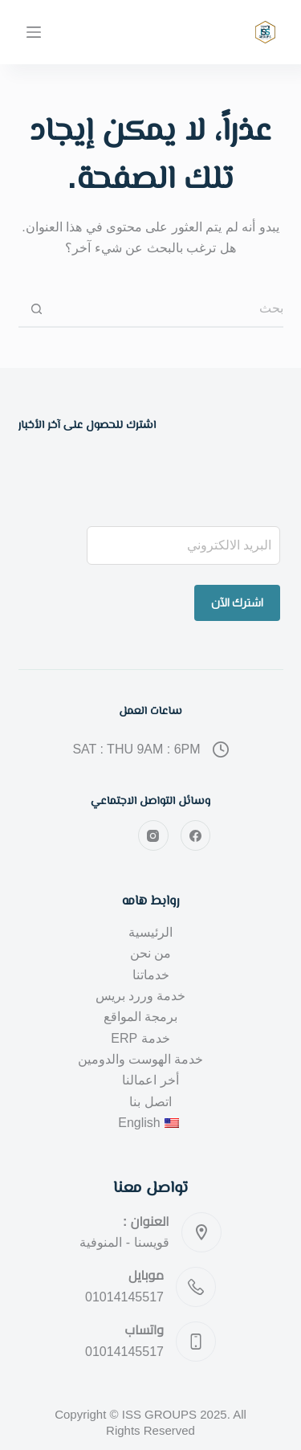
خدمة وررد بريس (141, 996)
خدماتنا (150, 975)
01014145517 (124, 1297)
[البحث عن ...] (169, 310)
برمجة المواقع (140, 1016)
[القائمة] (33, 32)
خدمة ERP (140, 1038)
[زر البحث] (36, 310)
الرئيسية (150, 932)
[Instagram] (153, 835)
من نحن (150, 953)
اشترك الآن (237, 602)
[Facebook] (196, 835)
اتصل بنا (150, 1102)
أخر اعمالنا (150, 1080)
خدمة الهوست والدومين (141, 1059)
